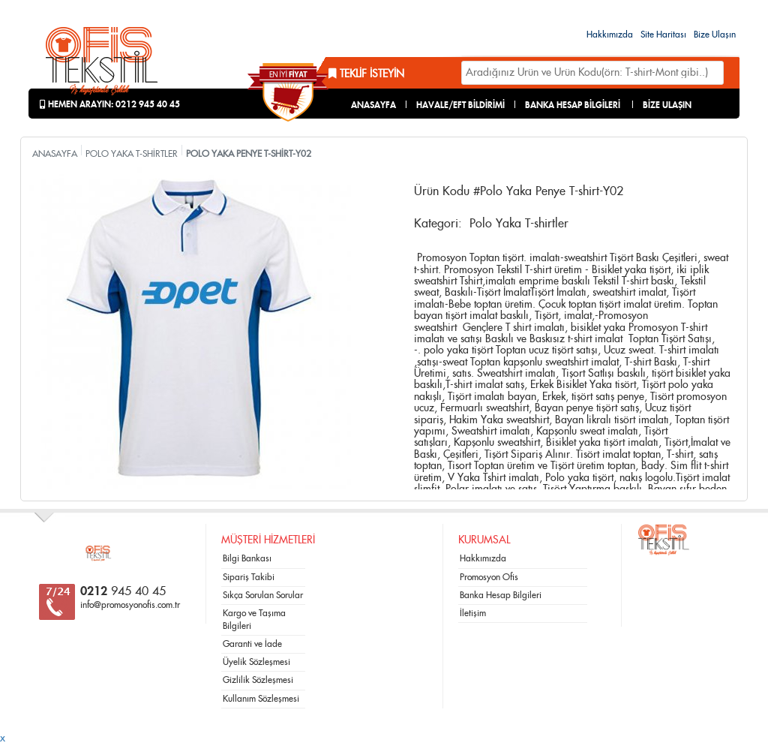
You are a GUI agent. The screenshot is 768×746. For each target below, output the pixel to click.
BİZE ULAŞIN (667, 105)
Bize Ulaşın (715, 34)
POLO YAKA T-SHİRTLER (132, 153)
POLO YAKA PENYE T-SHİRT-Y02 (248, 153)
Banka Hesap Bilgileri (501, 595)
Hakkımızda (609, 34)
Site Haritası (663, 34)
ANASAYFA (373, 105)
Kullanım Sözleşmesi (261, 698)
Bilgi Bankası (247, 558)
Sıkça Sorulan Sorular (263, 595)
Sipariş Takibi (248, 577)
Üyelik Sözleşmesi (256, 661)
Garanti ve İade (252, 643)
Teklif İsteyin (366, 74)
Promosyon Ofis (489, 577)
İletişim (473, 613)
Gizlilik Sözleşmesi (258, 679)
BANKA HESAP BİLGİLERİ (572, 105)
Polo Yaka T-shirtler (519, 224)
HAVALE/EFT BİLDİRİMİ (460, 105)
